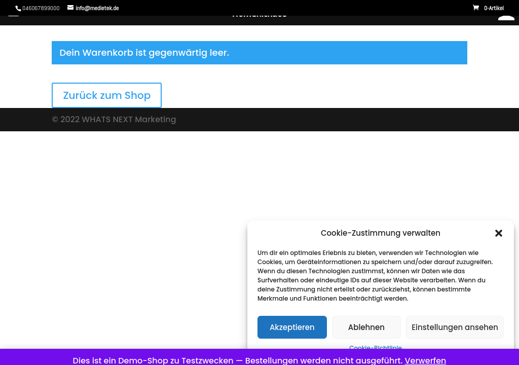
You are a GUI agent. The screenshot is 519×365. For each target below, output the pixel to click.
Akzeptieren (292, 327)
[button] (499, 233)
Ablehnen (366, 327)
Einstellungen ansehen (455, 327)
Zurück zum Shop (107, 95)
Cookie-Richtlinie (375, 348)
